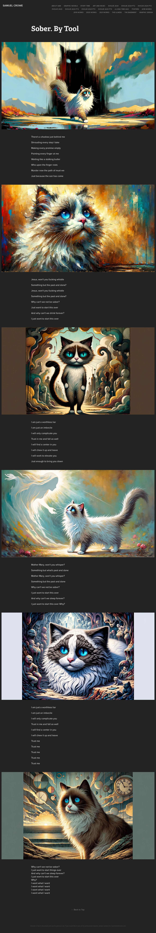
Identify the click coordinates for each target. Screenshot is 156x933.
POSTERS (135, 9)
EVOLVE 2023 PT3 (88, 9)
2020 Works (91, 12)
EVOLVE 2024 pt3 (145, 6)
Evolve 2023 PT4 (105, 9)
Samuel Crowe (13, 5)
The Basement (130, 12)
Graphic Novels (71, 6)
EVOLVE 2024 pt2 (128, 6)
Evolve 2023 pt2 (72, 9)
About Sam (56, 6)
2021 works (104, 12)
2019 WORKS (78, 12)
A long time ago (122, 9)
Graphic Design (146, 12)
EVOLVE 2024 (113, 6)
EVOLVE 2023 (57, 9)
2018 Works (147, 9)
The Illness (117, 12)
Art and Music (99, 6)
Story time (85, 6)
